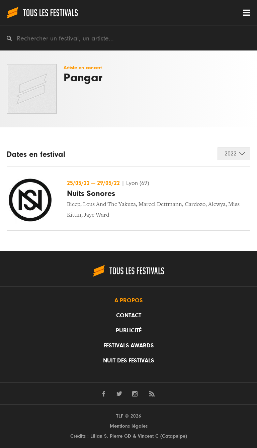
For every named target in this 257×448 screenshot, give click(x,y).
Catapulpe (173, 436)
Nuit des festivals (128, 361)
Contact (128, 316)
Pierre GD (120, 436)
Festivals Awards (128, 346)
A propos (128, 301)
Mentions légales (129, 426)
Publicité (129, 331)
